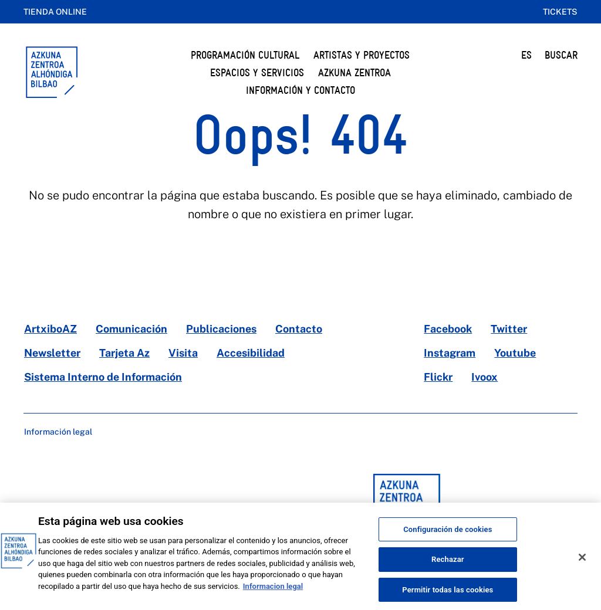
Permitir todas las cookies (447, 597)
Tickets (560, 11)
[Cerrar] (582, 565)
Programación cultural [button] (245, 55)
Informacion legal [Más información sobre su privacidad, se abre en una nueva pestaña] (273, 593)
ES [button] (526, 55)
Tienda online (55, 11)
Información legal (58, 431)
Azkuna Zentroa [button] (354, 72)
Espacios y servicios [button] (257, 72)
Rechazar (447, 567)
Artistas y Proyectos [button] (361, 55)
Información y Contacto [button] (300, 90)
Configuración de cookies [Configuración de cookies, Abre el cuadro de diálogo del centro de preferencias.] (447, 537)
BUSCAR (561, 55)
